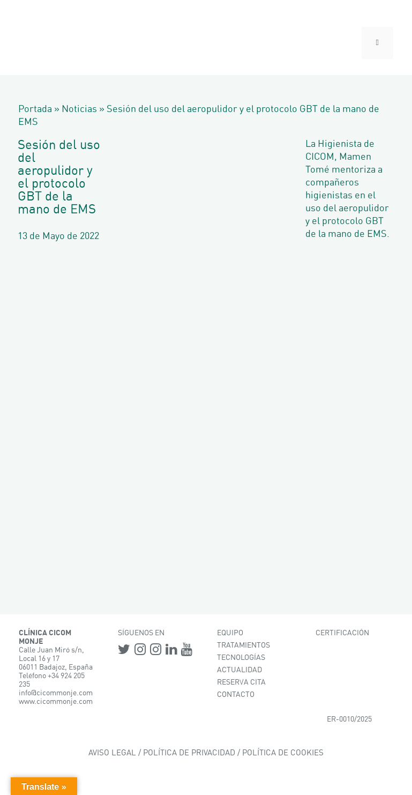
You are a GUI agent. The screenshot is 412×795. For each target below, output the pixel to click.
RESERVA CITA (241, 682)
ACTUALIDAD (239, 670)
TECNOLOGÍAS (241, 658)
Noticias (79, 109)
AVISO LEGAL (112, 753)
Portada (35, 109)
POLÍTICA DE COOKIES (283, 753)
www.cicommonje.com (56, 701)
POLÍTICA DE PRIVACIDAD (189, 753)
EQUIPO (230, 633)
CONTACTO (235, 695)
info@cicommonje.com (56, 693)
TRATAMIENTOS (243, 645)
